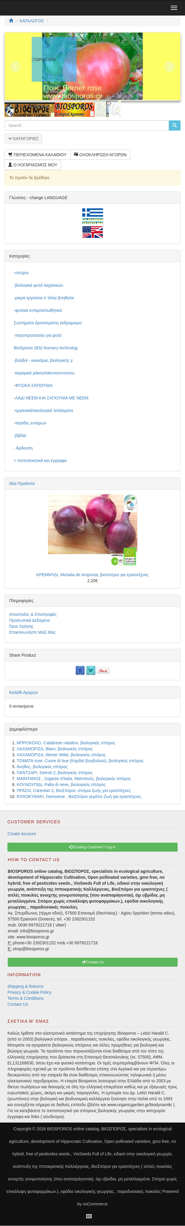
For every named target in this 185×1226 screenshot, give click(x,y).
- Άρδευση (23, 448)
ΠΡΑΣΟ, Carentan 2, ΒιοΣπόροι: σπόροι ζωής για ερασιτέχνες (74, 790)
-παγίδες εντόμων (30, 423)
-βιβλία (20, 435)
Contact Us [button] (93, 962)
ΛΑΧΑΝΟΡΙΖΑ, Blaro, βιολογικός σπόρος (55, 748)
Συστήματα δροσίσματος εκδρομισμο (48, 322)
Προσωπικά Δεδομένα (29, 620)
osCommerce (95, 1204)
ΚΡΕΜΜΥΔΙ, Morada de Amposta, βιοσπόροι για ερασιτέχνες (92, 574)
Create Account (21, 833)
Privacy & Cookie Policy (29, 992)
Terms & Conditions (25, 998)
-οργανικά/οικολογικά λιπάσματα (43, 410)
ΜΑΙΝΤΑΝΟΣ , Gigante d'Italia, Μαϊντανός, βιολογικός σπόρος (74, 778)
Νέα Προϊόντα (22, 483)
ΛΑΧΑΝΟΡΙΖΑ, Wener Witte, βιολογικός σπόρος (61, 754)
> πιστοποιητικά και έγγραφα (40, 460)
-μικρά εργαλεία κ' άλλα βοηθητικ (44, 297)
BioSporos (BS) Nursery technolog (45, 347)
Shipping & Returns (25, 986)
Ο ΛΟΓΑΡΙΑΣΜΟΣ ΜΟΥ (32, 164)
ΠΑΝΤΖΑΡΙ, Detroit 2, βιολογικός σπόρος (55, 772)
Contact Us (17, 1004)
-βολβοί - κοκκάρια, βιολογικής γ (43, 360)
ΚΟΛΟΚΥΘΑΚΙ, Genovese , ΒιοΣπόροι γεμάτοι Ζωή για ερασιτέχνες (79, 796)
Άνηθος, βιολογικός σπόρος (42, 766)
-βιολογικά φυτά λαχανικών (38, 285)
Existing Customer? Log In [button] (92, 847)
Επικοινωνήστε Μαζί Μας (32, 632)
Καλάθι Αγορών (23, 692)
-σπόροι (21, 272)
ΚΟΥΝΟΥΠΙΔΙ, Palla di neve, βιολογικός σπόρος (61, 784)
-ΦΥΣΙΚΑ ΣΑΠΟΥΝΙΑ (33, 385)
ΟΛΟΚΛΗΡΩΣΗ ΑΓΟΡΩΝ (100, 154)
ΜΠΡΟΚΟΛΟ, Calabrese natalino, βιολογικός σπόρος (66, 742)
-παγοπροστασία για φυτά (37, 335)
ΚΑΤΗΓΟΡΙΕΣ (23, 138)
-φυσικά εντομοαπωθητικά (38, 310)
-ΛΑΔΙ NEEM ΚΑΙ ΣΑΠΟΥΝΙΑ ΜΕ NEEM (51, 398)
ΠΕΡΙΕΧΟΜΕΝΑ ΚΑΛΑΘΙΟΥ (37, 154)
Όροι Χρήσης (21, 626)
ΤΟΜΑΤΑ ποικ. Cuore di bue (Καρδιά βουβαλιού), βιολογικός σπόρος (80, 760)
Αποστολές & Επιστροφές (33, 614)
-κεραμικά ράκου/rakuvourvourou (44, 373)
